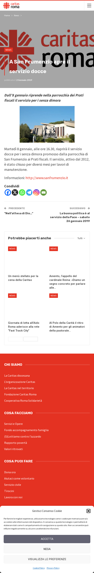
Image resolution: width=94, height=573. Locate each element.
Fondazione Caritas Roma (20, 394)
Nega (47, 549)
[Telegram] (29, 192)
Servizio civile (12, 484)
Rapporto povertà (15, 443)
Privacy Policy (53, 568)
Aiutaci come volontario (19, 478)
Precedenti (15, 339)
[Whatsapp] (22, 192)
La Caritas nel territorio (19, 388)
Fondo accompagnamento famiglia (26, 430)
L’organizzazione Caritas (19, 382)
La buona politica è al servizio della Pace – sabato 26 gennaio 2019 (70, 217)
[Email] (43, 192)
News (8, 50)
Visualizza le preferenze (47, 559)
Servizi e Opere (13, 424)
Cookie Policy (39, 568)
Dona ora (10, 472)
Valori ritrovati (13, 449)
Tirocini (9, 491)
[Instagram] (36, 192)
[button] (88, 511)
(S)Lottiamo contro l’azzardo (22, 436)
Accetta (47, 539)
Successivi (31, 339)
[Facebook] (8, 192)
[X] (15, 192)
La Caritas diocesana (17, 375)
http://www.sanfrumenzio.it (46, 177)
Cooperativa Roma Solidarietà (23, 400)
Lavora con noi (13, 497)
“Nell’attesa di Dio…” (18, 213)
